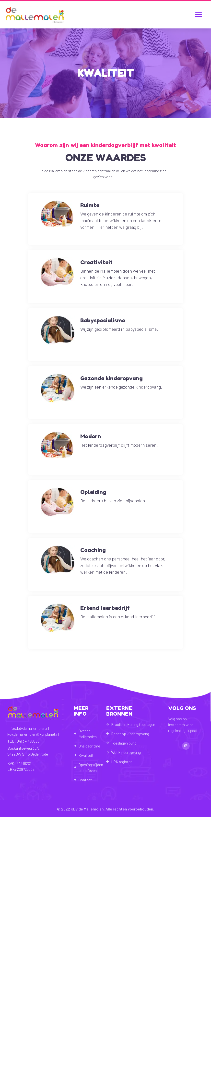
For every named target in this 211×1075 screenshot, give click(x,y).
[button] (198, 14)
